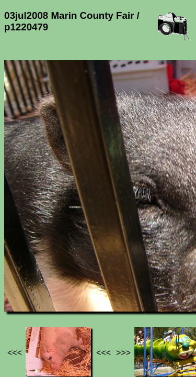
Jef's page (23, 282)
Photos (62, 282)
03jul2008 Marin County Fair (61, 287)
